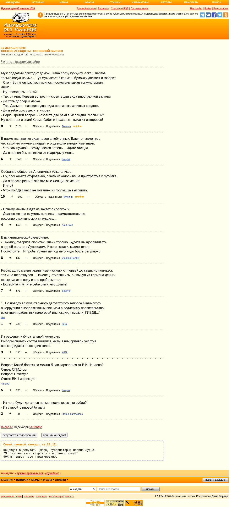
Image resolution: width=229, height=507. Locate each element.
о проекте (41, 496)
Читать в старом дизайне (20, 62)
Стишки (114, 2)
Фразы (89, 2)
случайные (52, 473)
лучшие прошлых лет (29, 473)
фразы (47, 480)
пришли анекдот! (215, 479)
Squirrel (66, 290)
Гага (64, 324)
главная (7, 480)
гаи (3, 317)
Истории (38, 2)
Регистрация (220, 8)
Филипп (66, 126)
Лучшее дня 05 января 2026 (18, 8)
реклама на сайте (11, 496)
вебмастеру (56, 496)
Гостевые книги (139, 8)
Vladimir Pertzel (70, 258)
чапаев (5, 383)
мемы (35, 480)
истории (22, 480)
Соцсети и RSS (120, 8)
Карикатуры (140, 2)
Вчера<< (7, 427)
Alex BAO (67, 225)
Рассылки (103, 8)
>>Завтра (35, 427)
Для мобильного (86, 8)
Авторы (166, 2)
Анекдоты (12, 2)
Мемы (64, 2)
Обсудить (38, 126)
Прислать (191, 2)
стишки (60, 480)
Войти (207, 8)
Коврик (66, 159)
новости (69, 496)
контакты (29, 496)
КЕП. (64, 352)
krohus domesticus (72, 414)
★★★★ (77, 126)
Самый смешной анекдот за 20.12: (30, 444)
